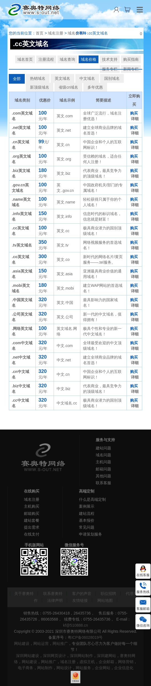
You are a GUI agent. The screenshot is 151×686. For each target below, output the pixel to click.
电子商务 (25, 668)
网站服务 (83, 668)
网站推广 (60, 643)
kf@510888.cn (75, 625)
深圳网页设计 (54, 655)
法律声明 (55, 600)
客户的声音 (81, 593)
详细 (135, 118)
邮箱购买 (31, 513)
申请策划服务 (90, 534)
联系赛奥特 (52, 593)
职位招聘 (108, 593)
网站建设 (21, 643)
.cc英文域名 (97, 33)
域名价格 (75, 33)
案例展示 (86, 506)
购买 (134, 113)
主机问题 (103, 462)
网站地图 (105, 600)
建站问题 (103, 448)
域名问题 (103, 455)
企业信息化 (123, 668)
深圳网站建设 (27, 655)
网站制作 (45, 668)
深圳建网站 (106, 655)
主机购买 (31, 506)
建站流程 (86, 513)
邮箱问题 (103, 469)
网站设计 (64, 668)
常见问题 (86, 527)
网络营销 (125, 661)
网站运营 (41, 643)
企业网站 (102, 668)
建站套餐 (31, 520)
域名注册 (55, 33)
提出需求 (31, 527)
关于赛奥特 (24, 593)
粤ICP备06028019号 (85, 637)
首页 (39, 33)
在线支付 (31, 534)
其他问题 (103, 476)
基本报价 (86, 520)
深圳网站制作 (81, 655)
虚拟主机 (87, 661)
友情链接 (80, 600)
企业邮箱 (106, 661)
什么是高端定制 (92, 499)
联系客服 (103, 483)
